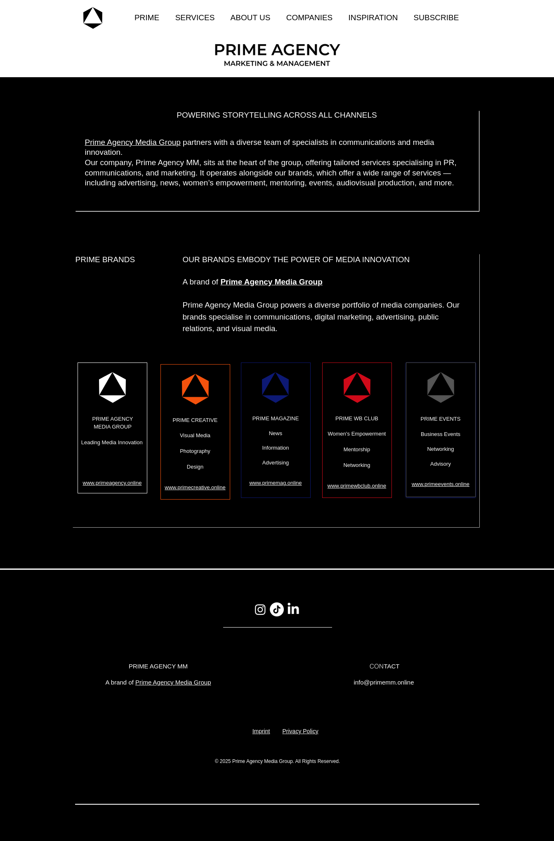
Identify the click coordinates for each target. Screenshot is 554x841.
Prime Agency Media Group (133, 142)
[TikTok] (277, 609)
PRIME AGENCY (112, 419)
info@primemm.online (384, 682)
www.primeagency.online (112, 483)
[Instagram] (260, 609)
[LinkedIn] (293, 609)
